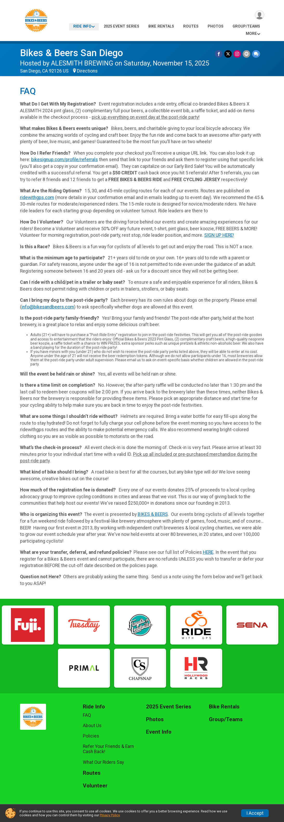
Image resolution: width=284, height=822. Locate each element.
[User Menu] (259, 15)
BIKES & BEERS (153, 514)
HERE (208, 552)
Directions (87, 71)
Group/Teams (246, 26)
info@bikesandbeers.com (48, 307)
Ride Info (82, 26)
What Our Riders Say (103, 762)
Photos (215, 26)
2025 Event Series (121, 26)
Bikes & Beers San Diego (71, 52)
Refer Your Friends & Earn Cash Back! (108, 749)
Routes (191, 26)
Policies (91, 736)
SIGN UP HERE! (219, 235)
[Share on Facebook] (219, 54)
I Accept (254, 813)
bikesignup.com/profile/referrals (64, 159)
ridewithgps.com (37, 197)
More (251, 33)
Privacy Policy (110, 815)
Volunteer (95, 786)
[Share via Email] (246, 54)
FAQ (87, 715)
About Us (92, 725)
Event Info (158, 732)
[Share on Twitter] (228, 54)
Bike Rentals (161, 26)
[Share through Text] (256, 54)
